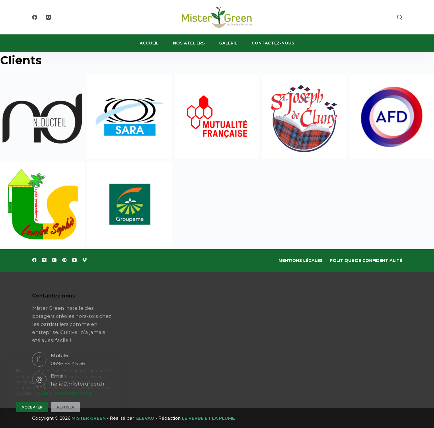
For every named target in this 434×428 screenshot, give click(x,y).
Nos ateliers (189, 43)
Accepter (32, 407)
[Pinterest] (64, 260)
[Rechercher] (399, 17)
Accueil (149, 43)
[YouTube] (74, 260)
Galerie (228, 43)
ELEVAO (145, 418)
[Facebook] (34, 17)
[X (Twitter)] (44, 260)
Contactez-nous (273, 43)
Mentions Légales (301, 260)
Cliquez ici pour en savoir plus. (63, 393)
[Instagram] (48, 17)
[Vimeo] (84, 260)
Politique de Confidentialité (366, 260)
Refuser (65, 407)
